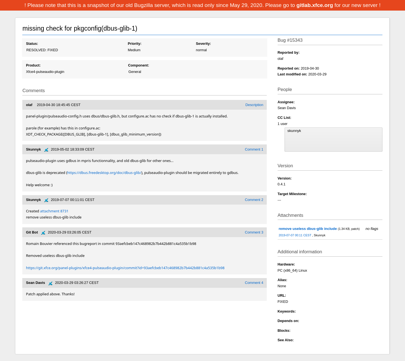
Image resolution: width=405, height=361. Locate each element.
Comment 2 (254, 200)
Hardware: (286, 264)
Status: (32, 43)
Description (254, 105)
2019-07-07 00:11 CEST (295, 235)
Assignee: (286, 102)
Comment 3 (254, 232)
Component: (138, 65)
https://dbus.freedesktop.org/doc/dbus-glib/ (104, 172)
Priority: (134, 43)
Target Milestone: (292, 194)
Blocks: (284, 330)
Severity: (203, 43)
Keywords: (287, 311)
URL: (282, 295)
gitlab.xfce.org (315, 5)
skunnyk (333, 131)
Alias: (282, 280)
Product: (33, 65)
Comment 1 (254, 149)
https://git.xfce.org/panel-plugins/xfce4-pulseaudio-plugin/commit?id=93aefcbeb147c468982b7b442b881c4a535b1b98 (125, 267)
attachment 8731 (54, 210)
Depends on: (288, 321)
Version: (285, 178)
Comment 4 (254, 283)
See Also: (286, 340)
